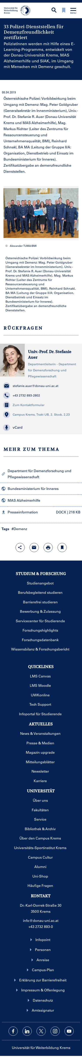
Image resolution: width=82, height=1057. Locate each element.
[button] (41, 427)
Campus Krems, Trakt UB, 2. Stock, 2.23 (36, 414)
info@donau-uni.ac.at (40, 920)
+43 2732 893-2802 (21, 395)
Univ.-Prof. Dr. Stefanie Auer (49, 354)
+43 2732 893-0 (40, 926)
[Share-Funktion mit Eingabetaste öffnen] (20, 547)
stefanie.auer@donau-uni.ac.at (30, 385)
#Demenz (19, 528)
